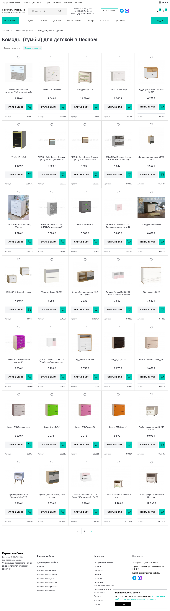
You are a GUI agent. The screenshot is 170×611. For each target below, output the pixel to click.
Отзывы (78, 2)
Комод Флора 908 (85, 89)
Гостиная (43, 20)
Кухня (31, 20)
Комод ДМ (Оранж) (118, 427)
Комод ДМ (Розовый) (85, 427)
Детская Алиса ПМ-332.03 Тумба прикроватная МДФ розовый (118, 227)
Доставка (36, 2)
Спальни (104, 20)
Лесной (165, 2)
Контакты (68, 2)
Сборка (47, 2)
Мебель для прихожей (47, 586)
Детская (57, 20)
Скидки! (159, 20)
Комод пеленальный (151, 224)
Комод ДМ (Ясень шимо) (18, 427)
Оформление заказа (11, 2)
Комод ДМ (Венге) (118, 359)
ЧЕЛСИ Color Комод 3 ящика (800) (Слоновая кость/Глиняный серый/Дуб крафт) (85, 159)
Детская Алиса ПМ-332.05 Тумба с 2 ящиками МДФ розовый (118, 294)
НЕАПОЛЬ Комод (85, 224)
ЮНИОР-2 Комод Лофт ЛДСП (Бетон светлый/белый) (52, 227)
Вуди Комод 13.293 (85, 359)
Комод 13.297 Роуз (52, 89)
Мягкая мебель (74, 20)
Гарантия (57, 2)
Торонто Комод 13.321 (51, 292)
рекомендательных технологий (142, 599)
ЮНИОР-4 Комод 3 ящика (18, 292)
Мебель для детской (46, 570)
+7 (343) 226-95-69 (83, 11)
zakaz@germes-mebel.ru (83, 13)
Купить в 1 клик (15, 107)
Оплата (26, 2)
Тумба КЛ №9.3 (19, 157)
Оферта (97, 596)
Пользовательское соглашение (102, 590)
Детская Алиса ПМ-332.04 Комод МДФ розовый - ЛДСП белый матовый (85, 497)
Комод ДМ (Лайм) (52, 427)
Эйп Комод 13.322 (151, 292)
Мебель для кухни (45, 578)
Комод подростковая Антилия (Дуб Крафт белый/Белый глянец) (18, 92)
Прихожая (120, 20)
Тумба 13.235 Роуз (118, 89)
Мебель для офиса (46, 591)
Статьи (97, 604)
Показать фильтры (32, 48)
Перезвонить (109, 11)
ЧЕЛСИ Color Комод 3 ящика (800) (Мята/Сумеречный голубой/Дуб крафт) (52, 159)
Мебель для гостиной (47, 574)
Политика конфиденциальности (104, 583)
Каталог (12, 20)
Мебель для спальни (47, 582)
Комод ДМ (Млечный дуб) (151, 359)
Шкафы (91, 20)
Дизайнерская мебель (47, 562)
